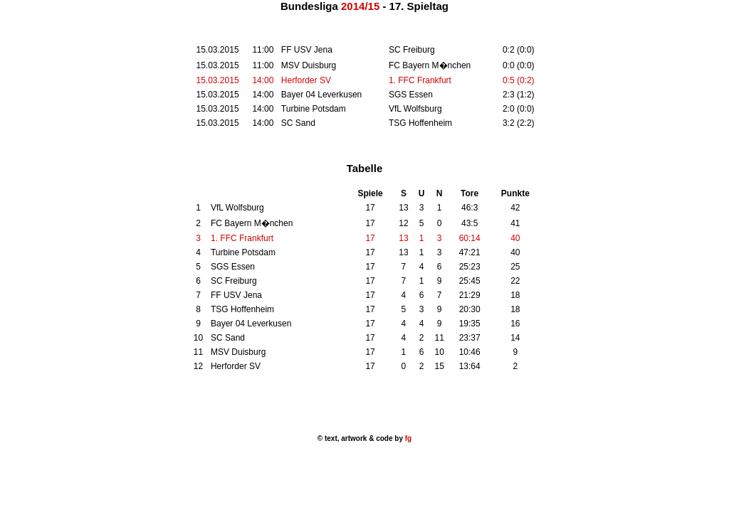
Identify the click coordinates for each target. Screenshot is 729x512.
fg (407, 438)
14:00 (262, 80)
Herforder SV (306, 80)
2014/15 (360, 6)
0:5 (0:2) (519, 80)
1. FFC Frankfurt (420, 80)
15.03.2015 (217, 80)
